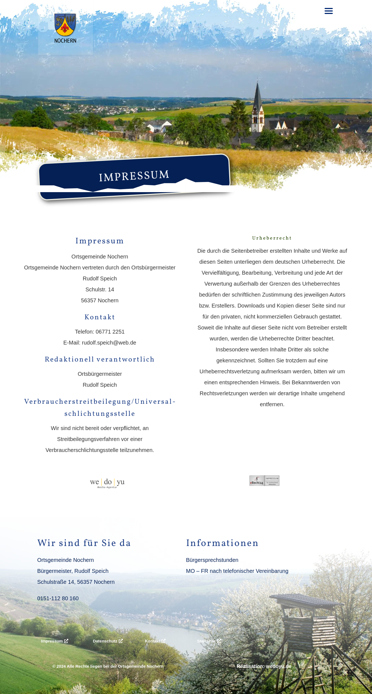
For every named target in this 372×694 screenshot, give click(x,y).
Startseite (206, 641)
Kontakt (152, 641)
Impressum (52, 641)
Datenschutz (105, 641)
